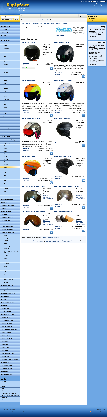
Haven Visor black (28, 42)
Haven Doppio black (61, 42)
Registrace (93, 20)
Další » (68, 241)
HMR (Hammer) (72, 240)
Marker (39, 241)
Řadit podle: (30, 39)
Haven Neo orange (28, 156)
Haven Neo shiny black (62, 156)
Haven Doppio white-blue (63, 80)
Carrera (54, 241)
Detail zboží (26, 63)
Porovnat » (26, 64)
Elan (56, 240)
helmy (25, 411)
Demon (52, 240)
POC (42, 241)
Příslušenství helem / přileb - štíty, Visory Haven (48, 197)
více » (99, 34)
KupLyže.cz (12, 409)
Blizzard (42, 240)
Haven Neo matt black (62, 118)
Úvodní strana (33, 19)
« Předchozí (26, 240)
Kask (78, 240)
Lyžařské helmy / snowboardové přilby (52, 237)
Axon (37, 240)
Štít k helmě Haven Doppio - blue (33, 186)
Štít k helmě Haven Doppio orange (34, 211)
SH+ (50, 241)
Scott (46, 241)
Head (58, 241)
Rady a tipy (101, 42)
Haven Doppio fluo (28, 80)
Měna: (92, 1)
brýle (29, 411)
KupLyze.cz (15, 7)
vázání (14, 411)
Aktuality (102, 27)
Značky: (3, 379)
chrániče (36, 411)
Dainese (47, 240)
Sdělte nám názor (98, 58)
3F (30, 240)
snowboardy (20, 411)
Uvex (64, 241)
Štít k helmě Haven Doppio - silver (66, 186)
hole (32, 411)
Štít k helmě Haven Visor (63, 211)
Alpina (34, 240)
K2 (61, 241)
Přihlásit (93, 18)
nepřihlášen (97, 16)
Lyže (11, 411)
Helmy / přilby (45, 19)
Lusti (82, 240)
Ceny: (101, 1)
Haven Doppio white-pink (31, 118)
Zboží (39, 19)
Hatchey (61, 240)
